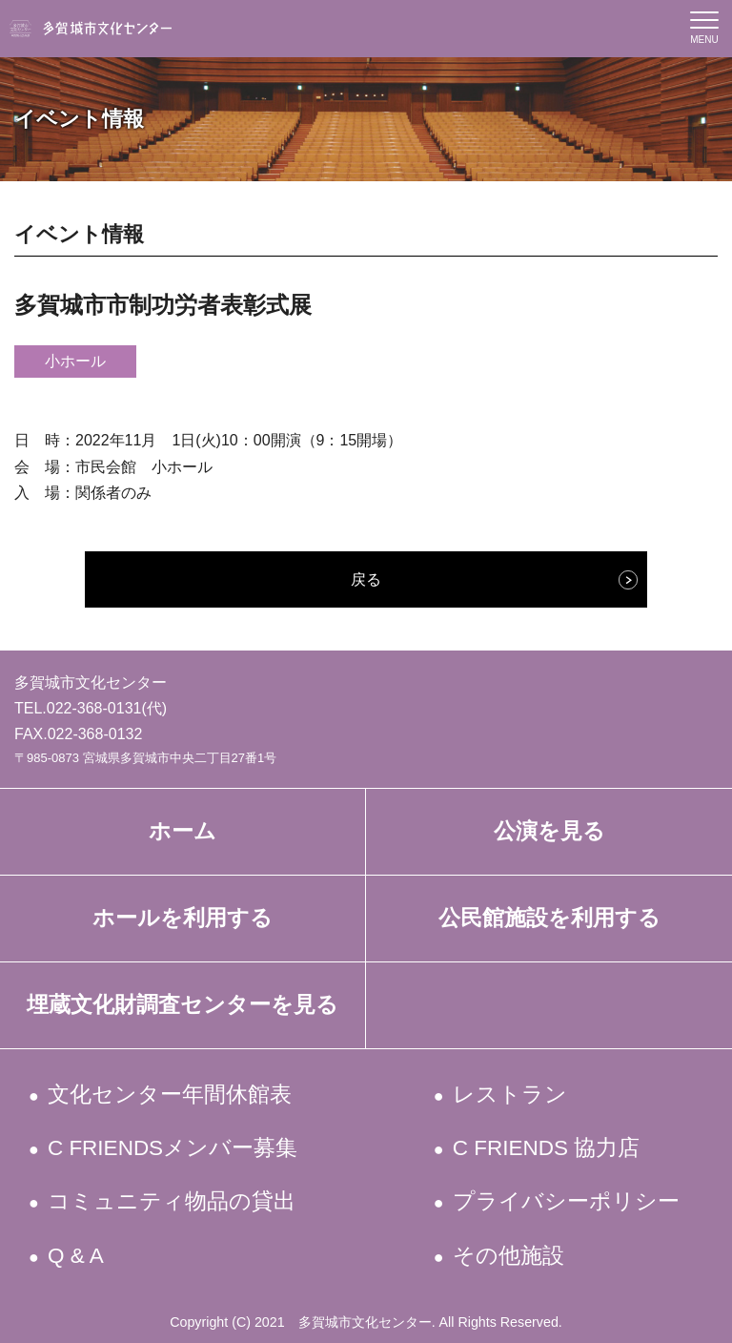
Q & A (77, 1256)
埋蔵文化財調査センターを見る (182, 1005)
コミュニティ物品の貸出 (173, 1201)
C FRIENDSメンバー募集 (174, 1148)
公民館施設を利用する (549, 918)
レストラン (510, 1094)
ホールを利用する (182, 918)
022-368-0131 (94, 708)
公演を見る (549, 831)
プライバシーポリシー (567, 1201)
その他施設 (509, 1256)
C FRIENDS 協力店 (547, 1148)
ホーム (182, 831)
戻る (366, 579)
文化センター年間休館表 (171, 1094)
